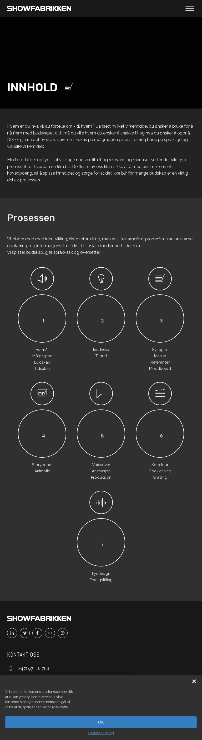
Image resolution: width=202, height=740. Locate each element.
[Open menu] (189, 8)
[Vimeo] (26, 633)
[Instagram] (64, 633)
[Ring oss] (28, 668)
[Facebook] (38, 633)
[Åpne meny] (189, 8)
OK (101, 722)
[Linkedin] (13, 633)
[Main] (39, 8)
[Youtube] (51, 633)
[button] (194, 681)
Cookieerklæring (101, 733)
